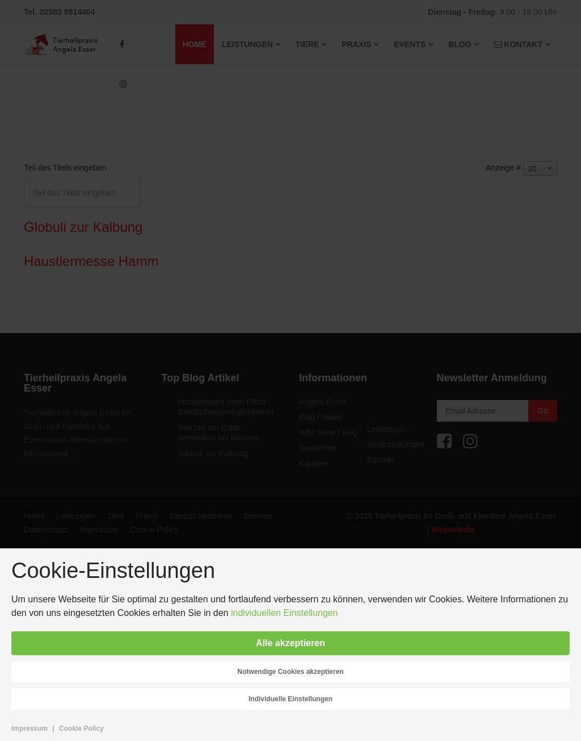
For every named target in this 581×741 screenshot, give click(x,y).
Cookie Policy (81, 728)
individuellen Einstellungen (284, 613)
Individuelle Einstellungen (290, 699)
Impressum (29, 728)
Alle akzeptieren (290, 643)
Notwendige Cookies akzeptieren (290, 672)
